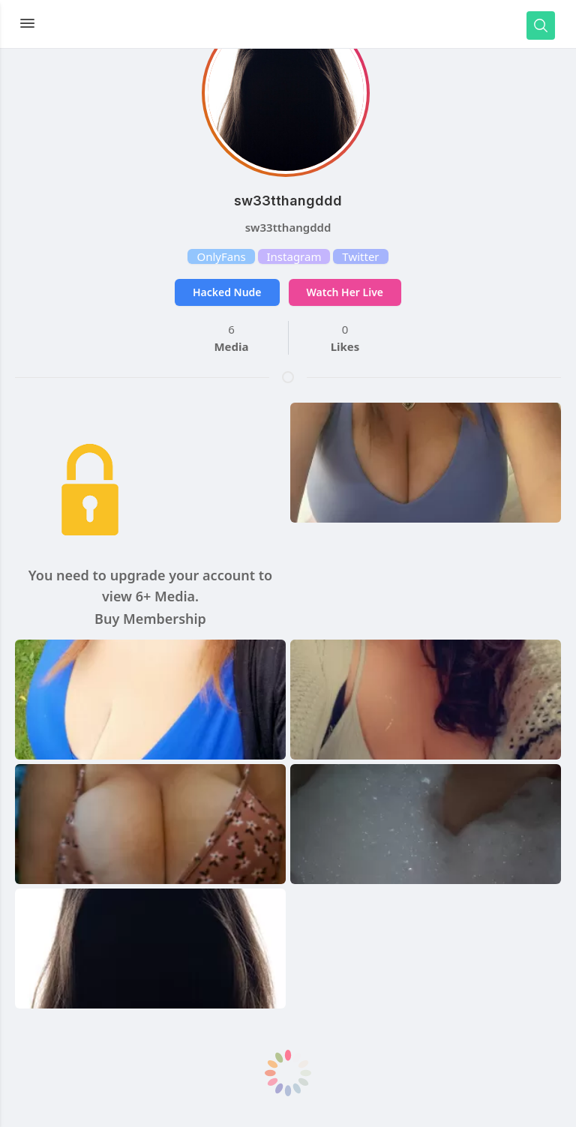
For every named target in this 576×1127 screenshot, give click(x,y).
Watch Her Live (345, 292)
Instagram (294, 256)
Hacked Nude (227, 292)
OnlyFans (220, 256)
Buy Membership (150, 619)
